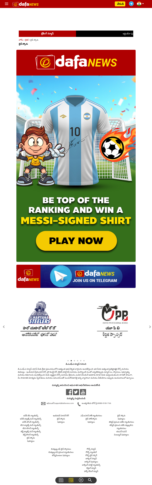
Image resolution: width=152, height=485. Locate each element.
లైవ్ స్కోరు (31, 438)
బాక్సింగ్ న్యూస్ (91, 459)
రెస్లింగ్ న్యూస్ (91, 468)
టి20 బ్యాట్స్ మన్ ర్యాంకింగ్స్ (30, 425)
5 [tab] (80, 360)
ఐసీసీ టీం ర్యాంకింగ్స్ (30, 416)
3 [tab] (74, 360)
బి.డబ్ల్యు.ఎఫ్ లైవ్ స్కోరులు (61, 449)
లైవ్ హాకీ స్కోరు (91, 419)
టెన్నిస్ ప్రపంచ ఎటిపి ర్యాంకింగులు (121, 422)
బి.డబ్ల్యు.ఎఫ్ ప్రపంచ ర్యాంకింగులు (60, 452)
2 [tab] (71, 360)
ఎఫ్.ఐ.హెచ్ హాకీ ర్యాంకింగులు (91, 416)
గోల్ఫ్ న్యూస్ (91, 449)
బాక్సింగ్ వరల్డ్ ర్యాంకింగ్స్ (91, 465)
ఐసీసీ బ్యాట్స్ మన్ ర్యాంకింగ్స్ (30, 419)
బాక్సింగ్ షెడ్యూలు (91, 462)
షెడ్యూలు (30, 441)
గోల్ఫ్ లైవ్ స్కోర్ (91, 456)
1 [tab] (68, 360)
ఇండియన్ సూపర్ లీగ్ (61, 416)
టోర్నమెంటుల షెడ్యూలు (61, 456)
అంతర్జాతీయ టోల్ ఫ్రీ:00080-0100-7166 (94, 403)
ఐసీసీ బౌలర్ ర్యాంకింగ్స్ (30, 422)
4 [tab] (77, 360)
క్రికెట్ (26, 39)
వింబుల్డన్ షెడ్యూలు (121, 435)
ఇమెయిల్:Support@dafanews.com (57, 403)
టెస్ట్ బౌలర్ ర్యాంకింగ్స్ (30, 435)
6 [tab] (84, 360)
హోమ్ (21, 39)
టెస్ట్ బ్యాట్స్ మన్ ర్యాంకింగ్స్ (31, 432)
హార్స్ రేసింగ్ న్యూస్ (91, 471)
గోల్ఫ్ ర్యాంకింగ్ (91, 452)
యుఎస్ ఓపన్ (121, 432)
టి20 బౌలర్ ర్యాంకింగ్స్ (31, 428)
